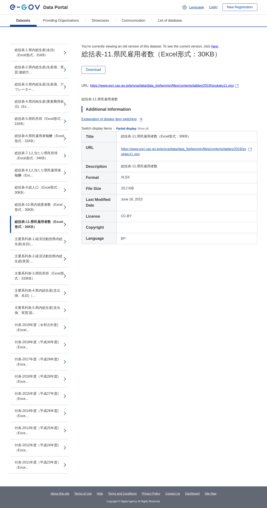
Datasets (23, 20)
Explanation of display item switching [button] (113, 119)
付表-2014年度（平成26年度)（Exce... (37, 413)
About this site (60, 493)
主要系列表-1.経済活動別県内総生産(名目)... (39, 241)
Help (100, 493)
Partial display (126, 128)
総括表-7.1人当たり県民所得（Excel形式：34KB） (36, 155)
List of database (170, 20)
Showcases (100, 20)
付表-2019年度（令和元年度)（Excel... (36, 327)
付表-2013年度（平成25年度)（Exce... (37, 430)
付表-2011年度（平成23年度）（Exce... (38, 464)
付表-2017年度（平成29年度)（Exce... (37, 361)
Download (93, 69)
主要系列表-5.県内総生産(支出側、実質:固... (37, 310)
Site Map (210, 493)
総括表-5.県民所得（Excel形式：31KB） (39, 121)
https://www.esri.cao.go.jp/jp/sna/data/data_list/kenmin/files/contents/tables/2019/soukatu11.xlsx (162, 85)
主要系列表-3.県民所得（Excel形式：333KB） (39, 275)
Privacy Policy (151, 493)
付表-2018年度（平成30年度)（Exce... (37, 344)
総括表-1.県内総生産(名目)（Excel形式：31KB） (35, 52)
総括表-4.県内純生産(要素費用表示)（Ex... (39, 104)
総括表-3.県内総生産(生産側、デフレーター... (39, 87)
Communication (133, 20)
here (214, 46)
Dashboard (192, 493)
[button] (193, 7)
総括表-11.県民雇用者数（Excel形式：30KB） (39, 224)
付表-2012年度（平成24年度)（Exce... (37, 447)
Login (213, 7)
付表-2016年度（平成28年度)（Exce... (37, 379)
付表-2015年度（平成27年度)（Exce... (37, 396)
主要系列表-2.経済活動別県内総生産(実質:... (39, 258)
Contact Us (172, 493)
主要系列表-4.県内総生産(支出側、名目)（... (37, 293)
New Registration (240, 7)
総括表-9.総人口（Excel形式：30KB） (38, 190)
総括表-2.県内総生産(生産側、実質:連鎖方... (39, 69)
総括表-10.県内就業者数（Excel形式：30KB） (39, 207)
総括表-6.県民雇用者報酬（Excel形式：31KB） (39, 138)
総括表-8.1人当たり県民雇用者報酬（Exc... (38, 172)
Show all (142, 128)
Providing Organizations (61, 20)
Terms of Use (83, 493)
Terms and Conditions (122, 493)
